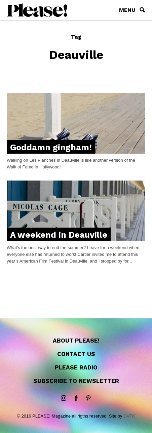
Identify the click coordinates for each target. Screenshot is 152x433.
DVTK (129, 416)
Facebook (76, 398)
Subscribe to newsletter (76, 381)
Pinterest (88, 398)
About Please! (76, 340)
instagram (64, 398)
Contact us (76, 354)
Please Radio (76, 367)
